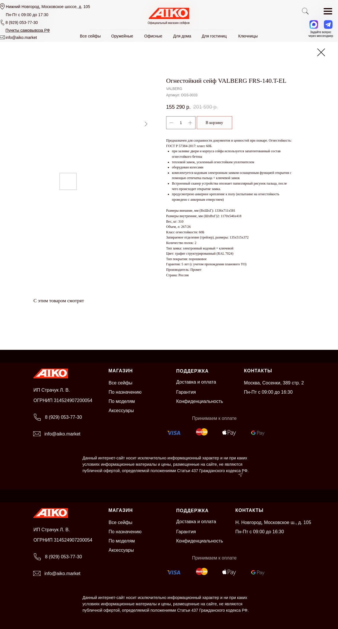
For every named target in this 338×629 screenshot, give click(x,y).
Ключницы (248, 36)
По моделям (122, 401)
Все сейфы (121, 382)
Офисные (153, 36)
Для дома (182, 36)
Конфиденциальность (199, 401)
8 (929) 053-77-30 (21, 22)
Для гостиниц (214, 36)
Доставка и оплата (196, 382)
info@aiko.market (21, 37)
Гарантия (186, 392)
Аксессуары (121, 410)
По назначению (125, 392)
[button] (27, 30)
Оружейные (122, 36)
